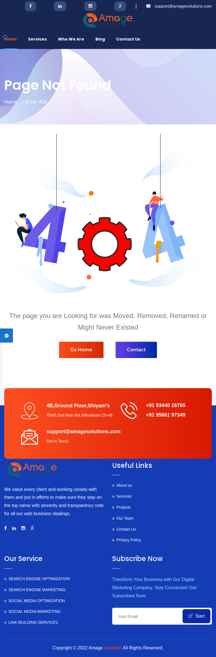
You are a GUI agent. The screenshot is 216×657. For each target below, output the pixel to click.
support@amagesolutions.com (183, 6)
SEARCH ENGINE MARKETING (37, 589)
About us (124, 485)
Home (10, 39)
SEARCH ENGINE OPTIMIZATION (39, 578)
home (11, 102)
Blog (100, 39)
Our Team (125, 518)
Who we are (71, 39)
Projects (123, 507)
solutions (113, 647)
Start (196, 616)
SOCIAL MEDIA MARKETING (34, 611)
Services (37, 39)
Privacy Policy (128, 540)
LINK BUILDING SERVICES (33, 622)
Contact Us (126, 529)
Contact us (128, 39)
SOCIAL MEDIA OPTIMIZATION (36, 600)
